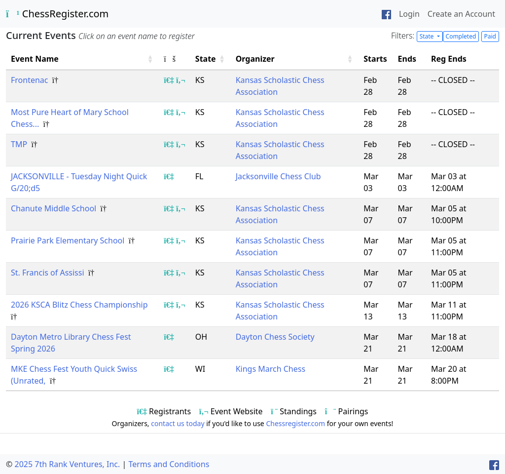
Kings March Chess (270, 368)
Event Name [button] (35, 58)
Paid (490, 36)
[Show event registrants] (169, 80)
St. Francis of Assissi (48, 272)
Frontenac (30, 80)
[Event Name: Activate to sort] (82, 59)
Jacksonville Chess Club (278, 176)
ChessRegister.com (57, 13)
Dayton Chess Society (275, 336)
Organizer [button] (255, 58)
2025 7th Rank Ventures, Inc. (67, 464)
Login (409, 13)
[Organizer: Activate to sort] (295, 59)
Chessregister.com (295, 423)
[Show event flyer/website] (180, 80)
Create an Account (461, 13)
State (427, 36)
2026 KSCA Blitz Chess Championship (80, 304)
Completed (461, 36)
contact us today (177, 423)
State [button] (205, 58)
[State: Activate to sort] (210, 59)
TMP (20, 144)
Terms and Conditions (168, 464)
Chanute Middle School (54, 208)
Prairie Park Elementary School (69, 240)
